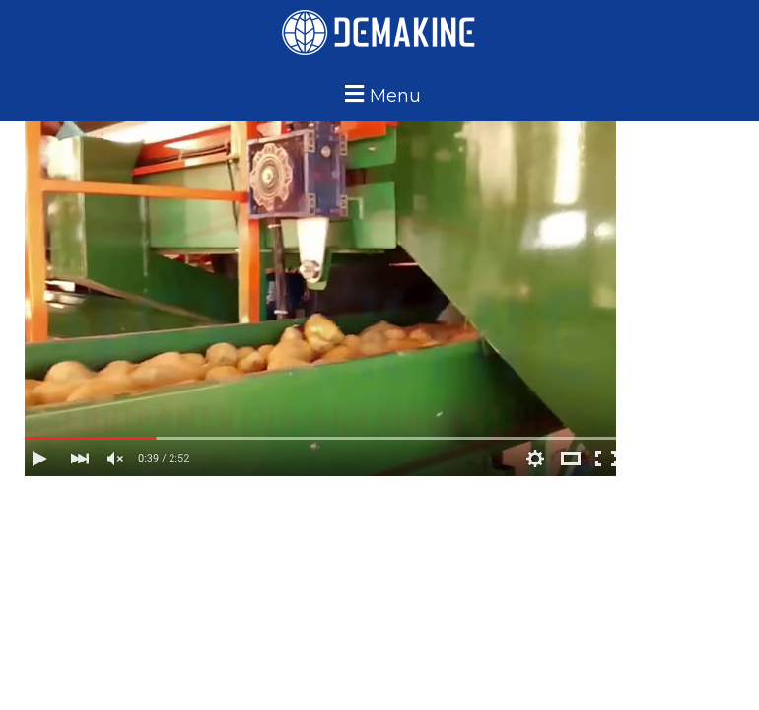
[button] (380, 93)
